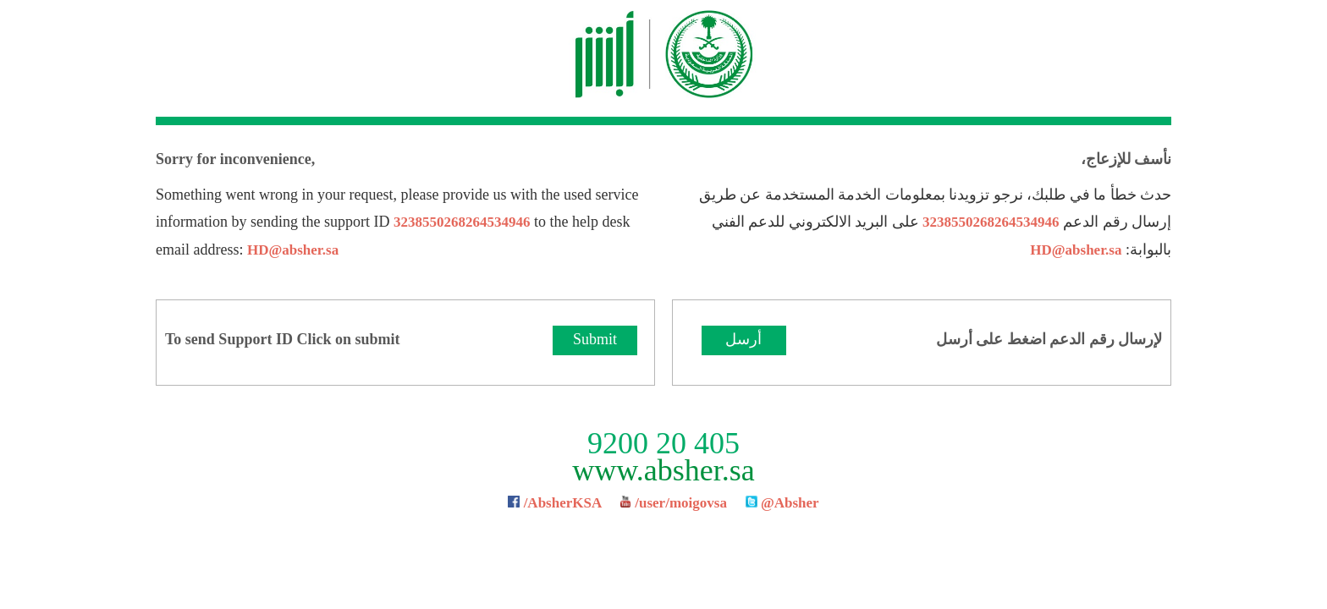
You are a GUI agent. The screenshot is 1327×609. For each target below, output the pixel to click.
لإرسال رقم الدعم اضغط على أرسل (1049, 339)
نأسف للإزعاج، (1126, 159)
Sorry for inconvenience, (235, 159)
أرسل (743, 339)
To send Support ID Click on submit (282, 339)
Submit (595, 339)
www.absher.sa (663, 470)
